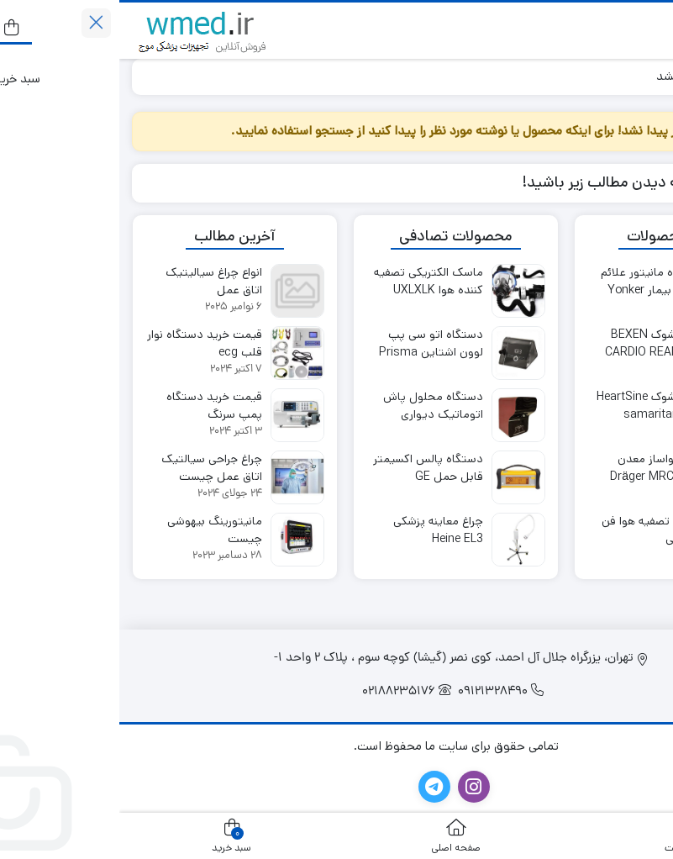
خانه (640, 76)
